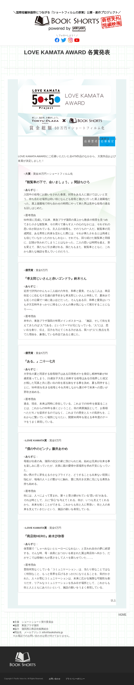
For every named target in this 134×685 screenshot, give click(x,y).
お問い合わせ (54, 679)
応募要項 (91, 142)
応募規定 (107, 142)
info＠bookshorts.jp (52, 632)
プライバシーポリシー (75, 679)
